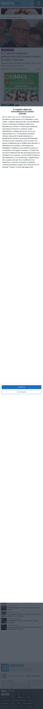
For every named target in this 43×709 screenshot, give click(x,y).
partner (18, 117)
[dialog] (21, 354)
